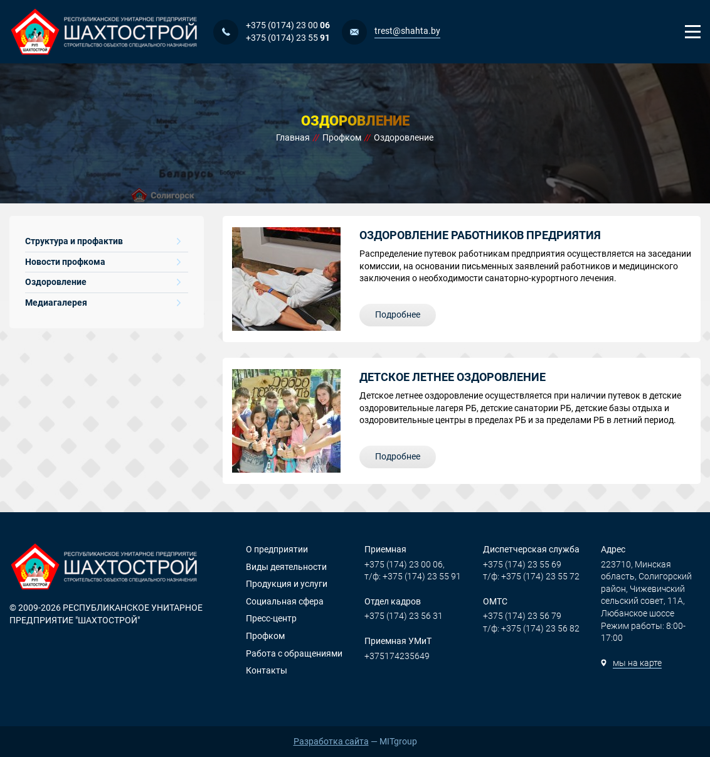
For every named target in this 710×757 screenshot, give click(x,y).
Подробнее (397, 314)
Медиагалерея (103, 303)
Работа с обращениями (294, 653)
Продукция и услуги (286, 584)
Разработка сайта (331, 741)
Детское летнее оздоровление (452, 377)
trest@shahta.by (407, 31)
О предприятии (277, 549)
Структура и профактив (103, 241)
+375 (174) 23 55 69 (522, 564)
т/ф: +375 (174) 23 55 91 (412, 576)
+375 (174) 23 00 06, (404, 564)
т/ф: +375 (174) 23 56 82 (531, 628)
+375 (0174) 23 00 (288, 25)
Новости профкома (103, 262)
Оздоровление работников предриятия (480, 235)
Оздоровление (103, 282)
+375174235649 (397, 656)
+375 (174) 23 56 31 (403, 616)
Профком (265, 636)
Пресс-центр (271, 618)
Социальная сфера (285, 601)
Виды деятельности (286, 567)
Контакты (266, 670)
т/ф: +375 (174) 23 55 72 (531, 576)
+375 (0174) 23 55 (288, 38)
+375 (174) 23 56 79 (522, 616)
